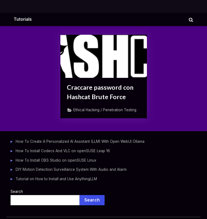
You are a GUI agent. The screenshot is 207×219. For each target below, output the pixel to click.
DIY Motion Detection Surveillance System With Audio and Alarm (71, 169)
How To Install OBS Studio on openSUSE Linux (56, 160)
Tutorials (23, 19)
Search (17, 191)
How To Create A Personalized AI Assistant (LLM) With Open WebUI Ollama (80, 141)
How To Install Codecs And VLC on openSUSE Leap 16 (63, 151)
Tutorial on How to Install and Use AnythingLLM (56, 179)
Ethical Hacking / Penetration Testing (104, 110)
